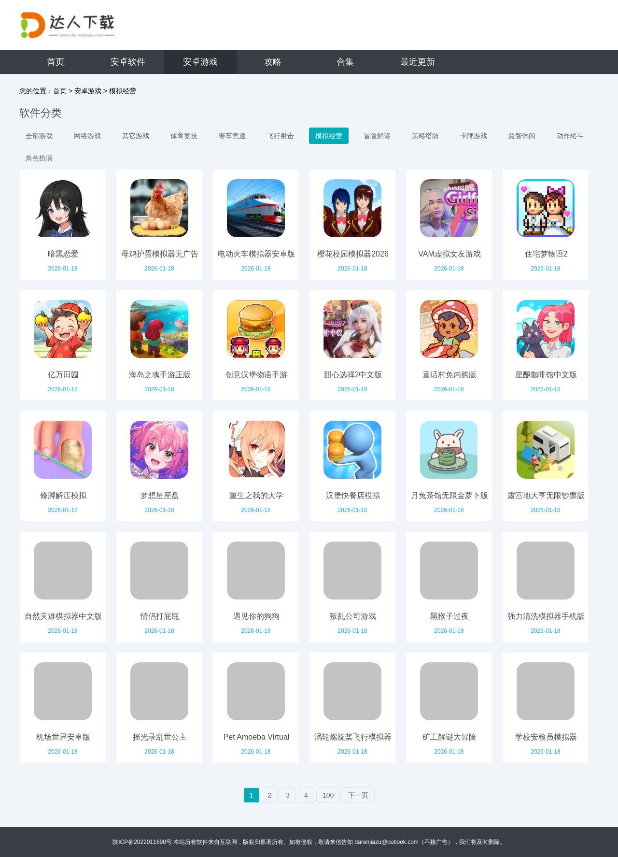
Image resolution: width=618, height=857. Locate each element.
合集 (345, 62)
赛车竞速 (232, 136)
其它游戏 (135, 136)
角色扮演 (39, 158)
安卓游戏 (200, 62)
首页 (55, 62)
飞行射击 (280, 136)
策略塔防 (425, 136)
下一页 (358, 795)
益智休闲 (521, 136)
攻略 (272, 62)
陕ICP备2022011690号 (142, 842)
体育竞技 (183, 136)
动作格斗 (570, 136)
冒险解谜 (377, 136)
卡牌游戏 (473, 136)
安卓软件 (128, 62)
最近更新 (417, 62)
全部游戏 (39, 136)
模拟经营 (122, 91)
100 (328, 795)
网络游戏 (87, 136)
